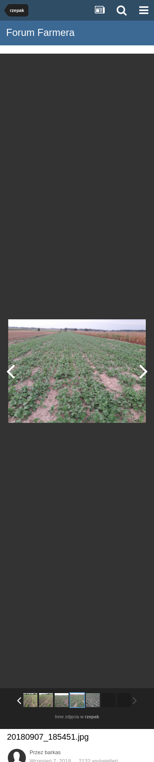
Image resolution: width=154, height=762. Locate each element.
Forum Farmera (40, 32)
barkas (53, 752)
